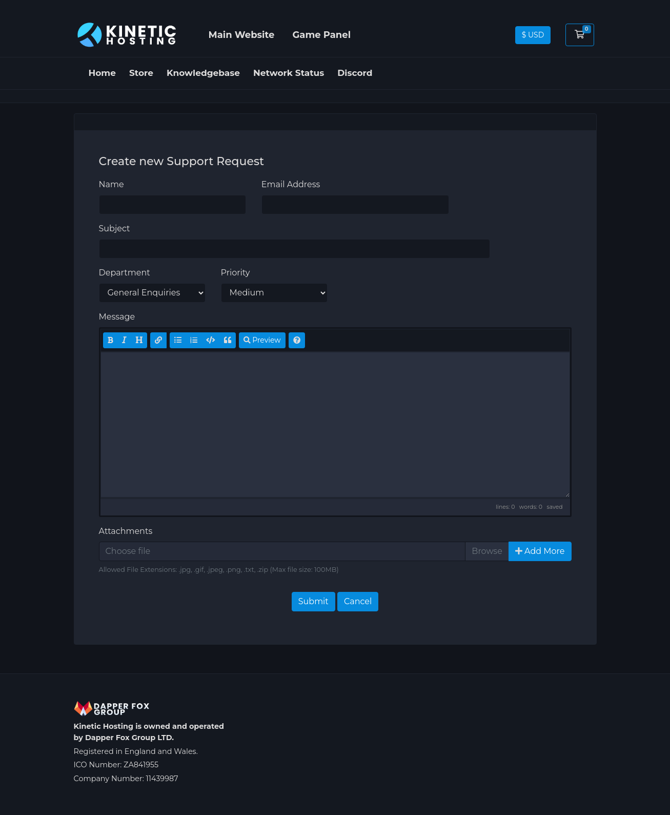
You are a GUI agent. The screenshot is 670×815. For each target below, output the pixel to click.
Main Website (242, 35)
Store (141, 73)
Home (102, 73)
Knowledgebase (203, 73)
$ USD (533, 34)
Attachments (126, 531)
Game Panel (321, 35)
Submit (313, 601)
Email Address (290, 184)
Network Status (288, 73)
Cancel (358, 601)
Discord (354, 73)
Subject (114, 228)
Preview (262, 340)
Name (111, 184)
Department (124, 272)
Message (117, 317)
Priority (235, 272)
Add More (540, 551)
